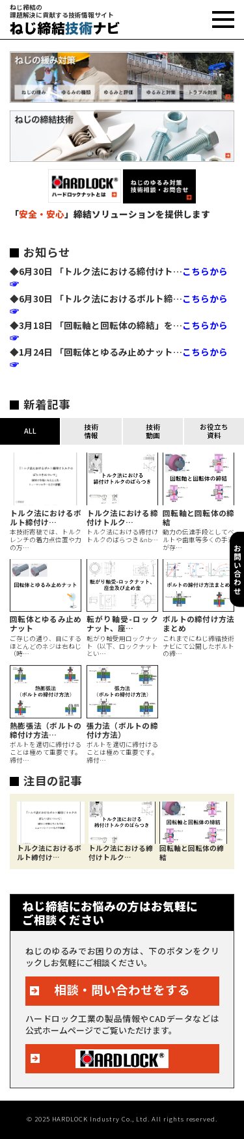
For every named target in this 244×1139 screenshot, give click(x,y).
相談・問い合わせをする (122, 989)
